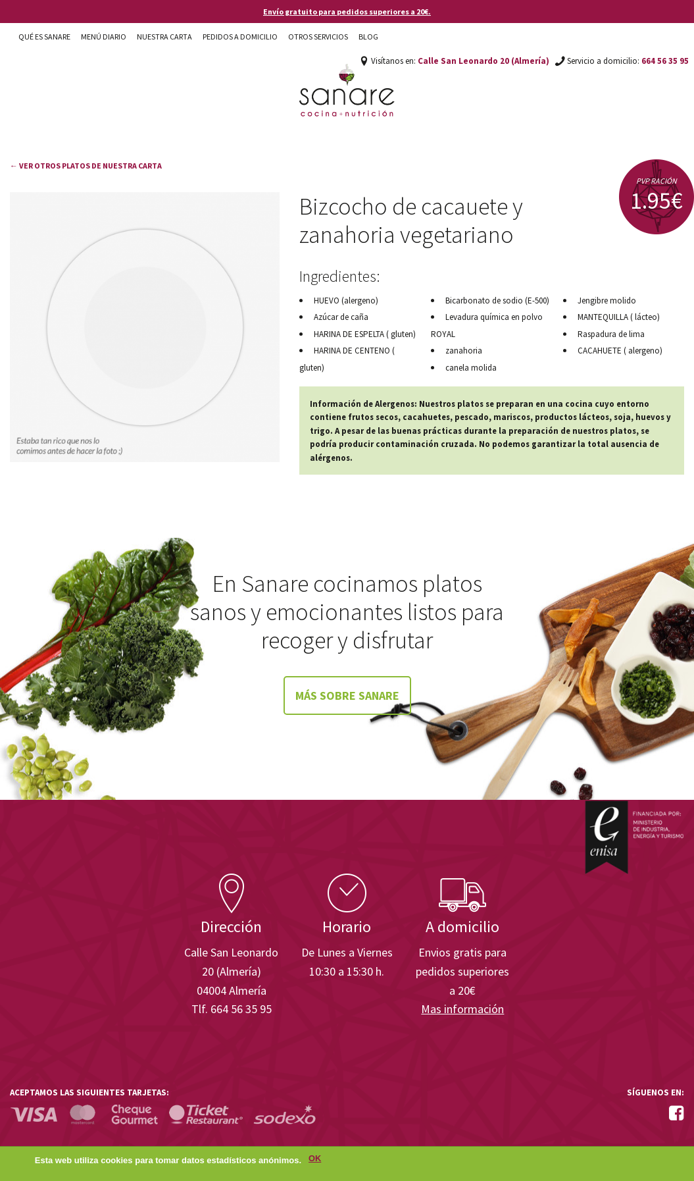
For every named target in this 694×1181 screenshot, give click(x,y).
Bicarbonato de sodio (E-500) (497, 300)
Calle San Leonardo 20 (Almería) (483, 60)
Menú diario (103, 36)
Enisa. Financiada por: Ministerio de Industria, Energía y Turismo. (634, 837)
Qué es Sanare (44, 36)
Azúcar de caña (341, 317)
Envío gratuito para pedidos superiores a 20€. (347, 11)
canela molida (471, 367)
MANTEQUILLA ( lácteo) (619, 317)
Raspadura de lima (611, 334)
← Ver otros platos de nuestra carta (86, 166)
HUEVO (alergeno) (346, 300)
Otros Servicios (318, 36)
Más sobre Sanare (347, 695)
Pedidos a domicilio (240, 36)
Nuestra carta (164, 36)
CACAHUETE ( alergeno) (620, 350)
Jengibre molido (607, 300)
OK (315, 1159)
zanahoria (463, 350)
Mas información (462, 1008)
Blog (368, 36)
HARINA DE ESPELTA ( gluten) (365, 334)
